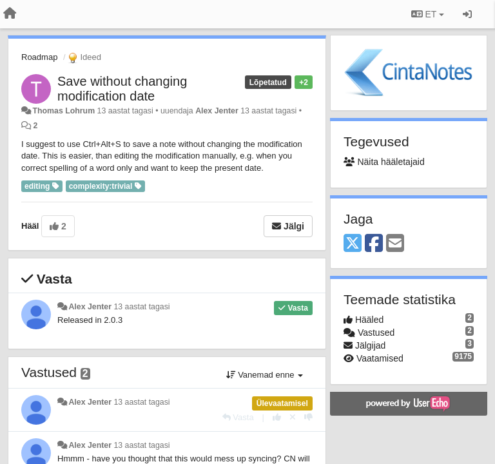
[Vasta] (238, 417)
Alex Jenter (216, 110)
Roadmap (39, 57)
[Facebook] (374, 244)
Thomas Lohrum (63, 110)
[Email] (395, 244)
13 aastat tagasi (141, 306)
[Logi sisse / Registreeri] (467, 14)
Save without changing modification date (122, 88)
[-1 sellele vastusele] (308, 417)
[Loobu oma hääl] (292, 417)
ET (427, 14)
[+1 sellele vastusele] (277, 417)
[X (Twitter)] (353, 244)
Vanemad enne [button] (264, 375)
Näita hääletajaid (384, 162)
